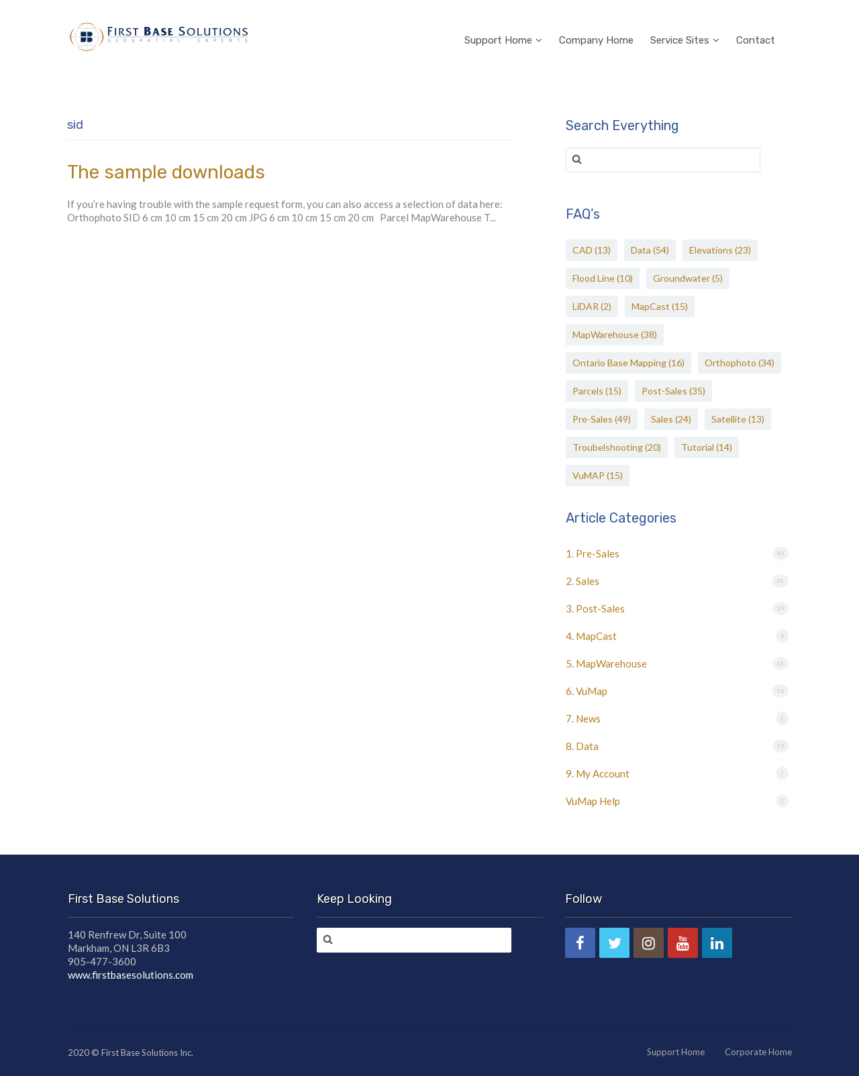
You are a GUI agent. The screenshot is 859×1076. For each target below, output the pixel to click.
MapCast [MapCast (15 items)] (659, 306)
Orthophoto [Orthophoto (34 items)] (739, 362)
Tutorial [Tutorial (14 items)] (706, 447)
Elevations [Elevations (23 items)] (720, 250)
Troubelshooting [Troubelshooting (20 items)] (616, 447)
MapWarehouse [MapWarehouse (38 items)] (614, 334)
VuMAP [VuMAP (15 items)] (597, 475)
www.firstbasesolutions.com (130, 975)
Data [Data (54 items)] (650, 250)
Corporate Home (758, 1051)
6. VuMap (586, 691)
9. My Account (597, 773)
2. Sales (582, 581)
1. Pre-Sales (592, 553)
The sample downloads (166, 172)
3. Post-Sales (595, 608)
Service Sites (684, 23)
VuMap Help (593, 801)
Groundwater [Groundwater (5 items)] (688, 278)
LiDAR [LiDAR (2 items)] (591, 306)
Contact (755, 23)
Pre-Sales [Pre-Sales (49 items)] (601, 419)
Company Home (596, 23)
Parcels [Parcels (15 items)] (596, 390)
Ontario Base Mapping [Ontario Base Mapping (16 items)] (628, 362)
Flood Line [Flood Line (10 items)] (602, 278)
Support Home (503, 23)
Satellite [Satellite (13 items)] (737, 419)
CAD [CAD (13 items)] (591, 250)
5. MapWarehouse (606, 663)
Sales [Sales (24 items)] (671, 419)
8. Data (582, 746)
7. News (583, 718)
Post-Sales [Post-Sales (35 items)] (673, 390)
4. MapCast (591, 636)
